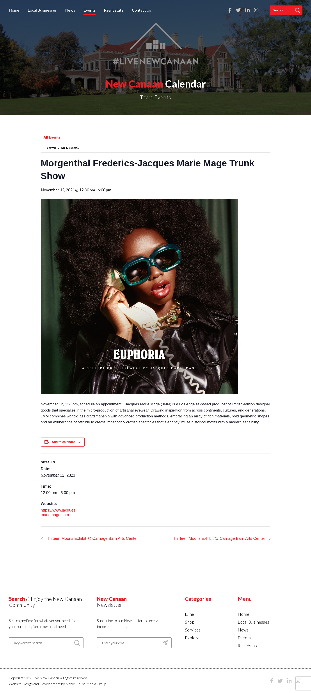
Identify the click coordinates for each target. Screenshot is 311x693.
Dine (189, 614)
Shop (189, 621)
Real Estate (114, 10)
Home (14, 10)
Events (90, 10)
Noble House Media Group (86, 684)
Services (193, 629)
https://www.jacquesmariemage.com (58, 512)
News (70, 10)
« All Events (50, 137)
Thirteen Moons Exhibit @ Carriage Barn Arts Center (91, 538)
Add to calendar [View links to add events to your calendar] (63, 442)
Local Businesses (42, 10)
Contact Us (141, 10)
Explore (192, 637)
